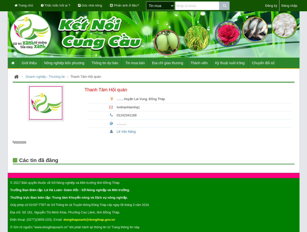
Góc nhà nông (90, 5)
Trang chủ (24, 5)
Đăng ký (271, 6)
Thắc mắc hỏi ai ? (55, 5)
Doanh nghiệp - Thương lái (45, 77)
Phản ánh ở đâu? (124, 5)
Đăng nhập (289, 6)
